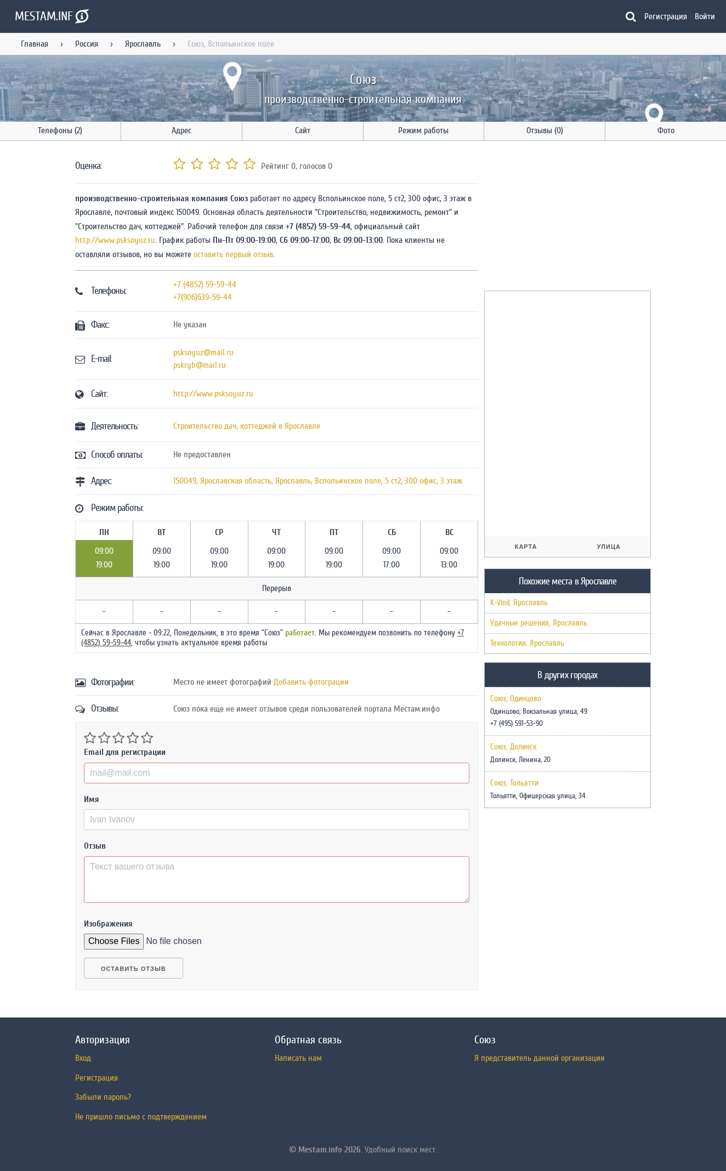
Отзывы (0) (544, 130)
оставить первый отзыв (233, 254)
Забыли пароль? (103, 1097)
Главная (34, 44)
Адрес (181, 130)
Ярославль (143, 44)
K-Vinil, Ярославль (519, 602)
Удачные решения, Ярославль (538, 623)
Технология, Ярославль (527, 643)
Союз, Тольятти (514, 783)
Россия (86, 44)
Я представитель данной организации (539, 1058)
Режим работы (423, 130)
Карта (526, 546)
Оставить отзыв (133, 968)
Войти (705, 16)
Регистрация (665, 16)
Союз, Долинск (513, 747)
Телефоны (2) (60, 130)
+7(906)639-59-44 (202, 297)
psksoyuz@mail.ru (203, 352)
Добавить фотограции (311, 682)
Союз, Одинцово (515, 699)
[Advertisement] (566, 217)
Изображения (108, 924)
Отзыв (95, 846)
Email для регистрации (125, 752)
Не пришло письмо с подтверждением (141, 1117)
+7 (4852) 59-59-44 (204, 284)
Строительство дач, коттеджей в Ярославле (246, 426)
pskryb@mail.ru (199, 365)
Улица (609, 546)
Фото (665, 130)
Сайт (302, 130)
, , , (317, 481)
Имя (91, 799)
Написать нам (298, 1058)
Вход (83, 1058)
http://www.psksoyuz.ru (115, 240)
